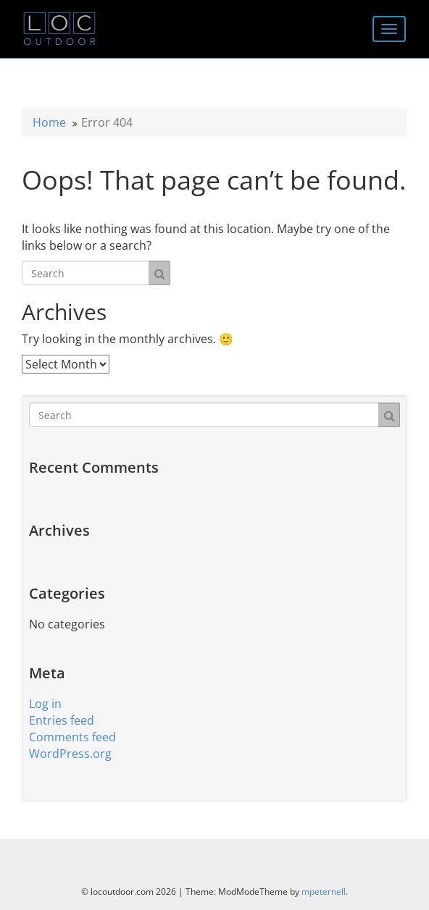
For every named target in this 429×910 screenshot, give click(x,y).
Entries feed (61, 720)
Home (49, 122)
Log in (45, 704)
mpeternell (323, 891)
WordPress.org (70, 754)
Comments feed (72, 737)
